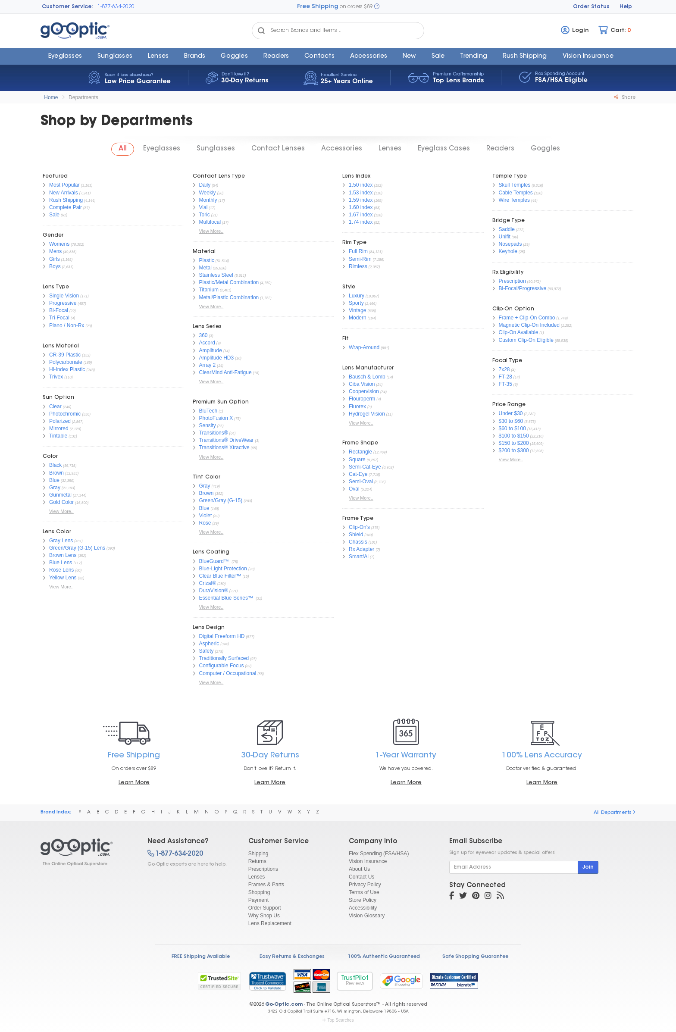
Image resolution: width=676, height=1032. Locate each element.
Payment (258, 900)
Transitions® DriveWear (226, 440)
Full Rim (358, 251)
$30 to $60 (511, 421)
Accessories (368, 56)
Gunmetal (60, 495)
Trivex (56, 377)
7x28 (504, 369)
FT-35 (505, 384)
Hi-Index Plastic (67, 369)
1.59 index (360, 200)
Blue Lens (60, 563)
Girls (54, 259)
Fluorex (357, 406)
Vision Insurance (368, 861)
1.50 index (360, 185)
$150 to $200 (514, 443)
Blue (54, 480)
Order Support (264, 908)
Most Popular (64, 185)
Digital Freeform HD (222, 636)
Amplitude (210, 350)
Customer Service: (67, 6)
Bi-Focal (58, 310)
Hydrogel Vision (367, 414)
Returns (257, 861)
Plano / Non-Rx (66, 325)
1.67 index (360, 215)
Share (624, 97)
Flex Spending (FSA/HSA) (379, 854)
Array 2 (207, 365)
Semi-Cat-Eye (365, 467)
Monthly (208, 200)
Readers (276, 56)
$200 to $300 (514, 450)
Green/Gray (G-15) (221, 500)
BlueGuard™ (215, 561)
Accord (207, 343)
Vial (203, 207)
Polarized (60, 421)
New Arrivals (63, 193)
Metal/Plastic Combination (229, 297)
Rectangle (360, 452)
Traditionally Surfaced (224, 658)
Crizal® (207, 583)
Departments (83, 97)
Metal (205, 268)
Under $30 (511, 413)
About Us (359, 869)
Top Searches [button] (338, 1020)
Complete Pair (65, 207)
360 (203, 335)
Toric (204, 215)
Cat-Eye (358, 474)
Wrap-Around (364, 347)
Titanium (209, 290)
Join (588, 867)
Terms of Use (364, 892)
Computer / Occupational (228, 673)
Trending (473, 56)
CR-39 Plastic (65, 355)
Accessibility (363, 908)
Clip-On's (359, 527)
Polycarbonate (65, 362)
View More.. (61, 511)
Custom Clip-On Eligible (526, 340)
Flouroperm (362, 399)
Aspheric (209, 644)
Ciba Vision (362, 384)
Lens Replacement (269, 923)
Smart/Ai (359, 557)
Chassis (358, 542)
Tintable (58, 436)
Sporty (356, 303)
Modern (357, 318)
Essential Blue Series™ (227, 598)
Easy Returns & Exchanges (292, 956)
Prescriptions (263, 869)
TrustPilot (355, 981)
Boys (55, 266)
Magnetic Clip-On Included (529, 325)
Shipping (258, 854)
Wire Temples (514, 200)
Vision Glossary (367, 916)
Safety (206, 651)
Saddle (507, 229)
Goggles (234, 56)
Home (51, 97)
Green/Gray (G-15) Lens (77, 548)
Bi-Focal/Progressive (523, 288)
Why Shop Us (264, 916)
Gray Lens (61, 541)
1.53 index (360, 193)
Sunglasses (114, 56)
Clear (55, 406)
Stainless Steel (216, 275)
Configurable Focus (221, 666)
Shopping (259, 892)
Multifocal (210, 222)
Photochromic (65, 414)
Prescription (512, 281)
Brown (56, 473)
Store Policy (362, 900)
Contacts (319, 56)
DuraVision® (213, 591)
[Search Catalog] (261, 30)
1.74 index (360, 222)
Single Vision (64, 296)
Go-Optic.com (284, 1004)
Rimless (358, 266)
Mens (55, 251)
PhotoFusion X (216, 418)
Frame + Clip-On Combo (527, 318)
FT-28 (505, 377)
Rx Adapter (361, 549)
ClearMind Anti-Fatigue (225, 372)
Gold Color (61, 502)
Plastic (206, 260)
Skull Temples (515, 185)
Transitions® (213, 433)
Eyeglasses (65, 56)
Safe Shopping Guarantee (475, 956)
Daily (205, 185)
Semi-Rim (360, 259)
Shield (356, 535)
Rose (205, 523)
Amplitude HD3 (216, 358)
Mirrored (59, 428)
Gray (54, 488)
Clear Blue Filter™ (220, 576)
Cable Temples (516, 193)
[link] (267, 981)
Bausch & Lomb (367, 377)
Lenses (158, 56)
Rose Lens (61, 570)
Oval (354, 489)
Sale (438, 56)
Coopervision (364, 391)
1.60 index (360, 207)
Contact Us (361, 877)
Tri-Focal (59, 318)
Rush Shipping (525, 56)
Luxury (356, 296)
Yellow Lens (63, 578)
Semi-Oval (361, 481)
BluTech (208, 411)
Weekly (207, 193)
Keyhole (508, 251)
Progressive (62, 303)
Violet (205, 516)
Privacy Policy (365, 885)
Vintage (357, 310)
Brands (194, 56)
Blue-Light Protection (223, 569)
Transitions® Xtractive (224, 447)
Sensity (207, 425)
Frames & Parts (266, 885)
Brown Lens (62, 555)
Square (357, 460)
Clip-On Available (518, 332)
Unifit (504, 237)
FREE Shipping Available (201, 956)
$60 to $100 (512, 428)
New (409, 56)
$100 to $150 (514, 436)
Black (55, 465)
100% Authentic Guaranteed (384, 956)
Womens (59, 244)
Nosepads (510, 244)
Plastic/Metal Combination (229, 282)
